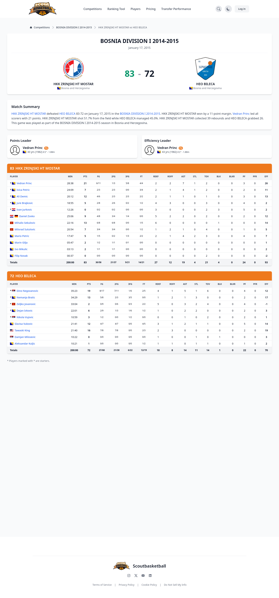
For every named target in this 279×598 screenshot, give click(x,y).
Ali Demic (22, 196)
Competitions (92, 9)
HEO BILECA (205, 84)
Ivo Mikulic (21, 249)
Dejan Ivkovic (25, 310)
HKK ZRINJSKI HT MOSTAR (73, 84)
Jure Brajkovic (25, 203)
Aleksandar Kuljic (25, 343)
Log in (242, 9)
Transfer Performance (176, 9)
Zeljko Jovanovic (26, 304)
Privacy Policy (126, 584)
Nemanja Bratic (26, 297)
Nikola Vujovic (25, 317)
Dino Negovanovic (27, 290)
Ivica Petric (23, 189)
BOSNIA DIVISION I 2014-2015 (140, 114)
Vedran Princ (241, 114)
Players (135, 9)
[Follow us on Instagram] (129, 575)
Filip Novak (21, 255)
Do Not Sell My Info (175, 584)
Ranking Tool (116, 9)
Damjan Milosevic (25, 337)
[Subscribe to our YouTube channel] (143, 575)
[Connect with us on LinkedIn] (150, 575)
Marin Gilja (21, 242)
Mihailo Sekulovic (25, 222)
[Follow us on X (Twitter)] (136, 575)
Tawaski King (22, 330)
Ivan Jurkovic (24, 209)
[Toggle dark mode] (228, 8)
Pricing (151, 9)
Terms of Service (102, 584)
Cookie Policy (149, 584)
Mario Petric (22, 236)
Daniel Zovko (27, 216)
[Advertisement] (114, 421)
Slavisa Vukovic (23, 323)
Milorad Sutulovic (25, 229)
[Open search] (218, 9)
